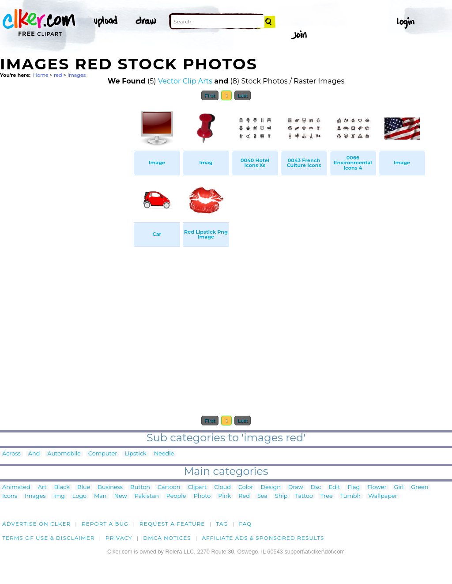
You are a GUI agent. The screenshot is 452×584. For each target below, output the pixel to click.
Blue (83, 487)
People (176, 496)
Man (100, 496)
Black (61, 487)
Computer (102, 454)
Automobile (64, 454)
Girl (399, 487)
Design (270, 487)
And (34, 454)
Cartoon (169, 487)
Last (242, 95)
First (209, 95)
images (77, 75)
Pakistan (147, 496)
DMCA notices (167, 538)
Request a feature (172, 523)
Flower (376, 487)
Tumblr (350, 496)
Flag (353, 487)
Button (140, 487)
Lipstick (135, 454)
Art (42, 487)
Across (11, 454)
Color (245, 487)
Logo (79, 496)
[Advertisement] (66, 237)
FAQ (245, 523)
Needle (164, 454)
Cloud (222, 487)
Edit (334, 487)
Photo (202, 496)
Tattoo (304, 496)
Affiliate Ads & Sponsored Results (263, 538)
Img (59, 496)
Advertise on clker (36, 523)
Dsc (316, 487)
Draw (295, 487)
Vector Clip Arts (185, 81)
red (58, 75)
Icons (9, 496)
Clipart (197, 487)
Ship (281, 496)
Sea (262, 496)
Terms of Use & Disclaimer (48, 538)
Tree (326, 496)
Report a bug (105, 523)
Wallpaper (382, 496)
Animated (16, 487)
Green (419, 487)
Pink (224, 496)
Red (244, 496)
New (120, 496)
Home (41, 75)
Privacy (118, 538)
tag (222, 523)
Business (110, 487)
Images (35, 496)
